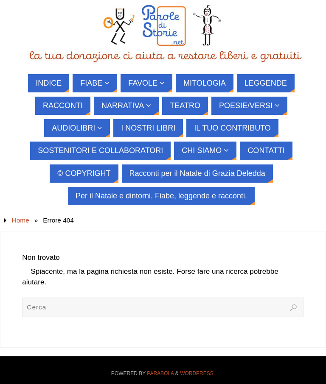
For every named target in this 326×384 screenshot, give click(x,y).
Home (20, 220)
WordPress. (197, 373)
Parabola (160, 373)
